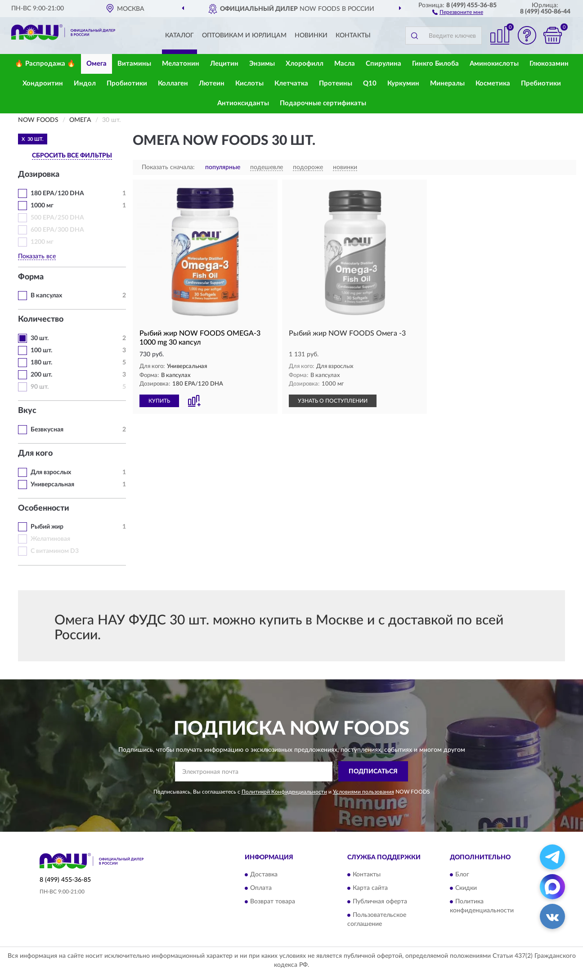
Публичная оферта (380, 902)
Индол (85, 83)
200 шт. (41, 375)
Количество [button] (40, 319)
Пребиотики (541, 83)
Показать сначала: (168, 167)
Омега (96, 63)
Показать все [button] (37, 256)
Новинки (311, 35)
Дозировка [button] (38, 175)
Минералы (447, 83)
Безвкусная (47, 429)
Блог (462, 875)
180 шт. (41, 362)
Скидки (466, 888)
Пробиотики (127, 83)
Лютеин (211, 83)
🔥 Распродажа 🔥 (45, 63)
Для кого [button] (35, 453)
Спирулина (383, 63)
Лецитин (224, 63)
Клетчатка (291, 83)
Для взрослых (51, 472)
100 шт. (41, 350)
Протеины (335, 83)
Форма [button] (31, 277)
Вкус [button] (27, 411)
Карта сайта (370, 888)
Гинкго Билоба (435, 63)
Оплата (261, 888)
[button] (457, 11)
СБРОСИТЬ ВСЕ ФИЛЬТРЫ (72, 156)
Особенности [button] (43, 508)
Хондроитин (42, 83)
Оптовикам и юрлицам (244, 35)
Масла (344, 63)
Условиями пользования (363, 791)
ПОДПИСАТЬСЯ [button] (373, 771)
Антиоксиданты (243, 103)
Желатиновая (50, 539)
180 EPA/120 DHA (57, 193)
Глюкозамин (549, 63)
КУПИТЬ (159, 401)
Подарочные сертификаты (323, 103)
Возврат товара (272, 902)
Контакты (353, 35)
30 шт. (40, 338)
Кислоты (249, 83)
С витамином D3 (55, 551)
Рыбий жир (47, 527)
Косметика (492, 83)
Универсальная (52, 484)
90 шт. (40, 387)
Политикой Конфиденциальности (284, 791)
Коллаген (173, 83)
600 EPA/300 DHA (57, 230)
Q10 (370, 83)
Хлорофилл (304, 63)
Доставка (264, 875)
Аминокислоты (494, 63)
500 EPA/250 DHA (57, 218)
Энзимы (262, 63)
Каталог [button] (179, 35)
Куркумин (403, 83)
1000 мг (42, 205)
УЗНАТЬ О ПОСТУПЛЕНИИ (333, 401)
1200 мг (42, 242)
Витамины (134, 63)
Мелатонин (180, 63)
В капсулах (46, 295)
